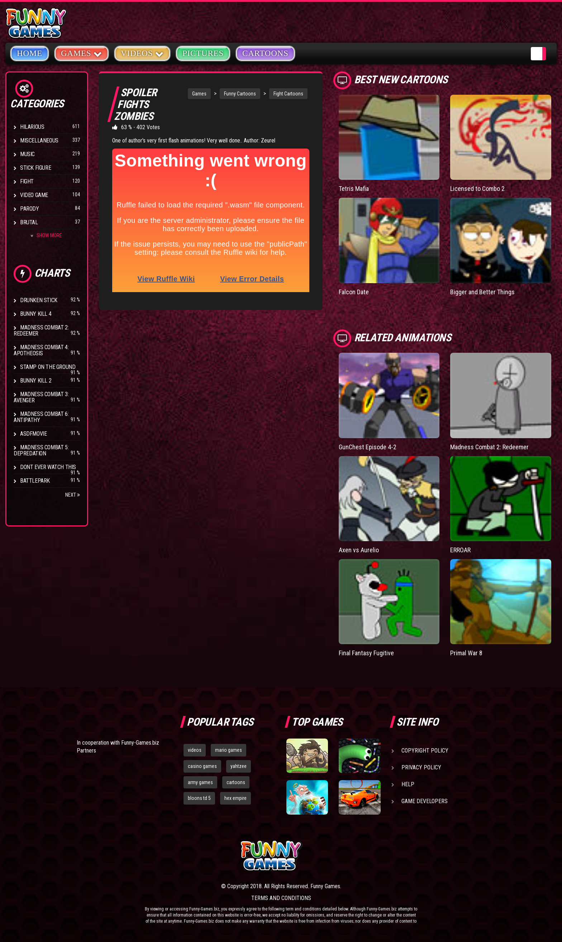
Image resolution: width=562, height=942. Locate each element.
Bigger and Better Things (482, 292)
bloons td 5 (199, 798)
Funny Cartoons (240, 94)
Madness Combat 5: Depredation (41, 450)
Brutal (29, 222)
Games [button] (81, 53)
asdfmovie (33, 433)
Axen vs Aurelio (359, 550)
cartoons (236, 782)
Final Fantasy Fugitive (366, 653)
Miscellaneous (39, 140)
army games (200, 782)
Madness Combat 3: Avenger (41, 397)
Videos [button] (142, 53)
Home (29, 53)
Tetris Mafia (354, 188)
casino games (202, 766)
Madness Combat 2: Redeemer (41, 330)
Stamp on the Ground (47, 367)
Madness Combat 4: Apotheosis (41, 350)
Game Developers (424, 801)
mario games (228, 750)
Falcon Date (354, 292)
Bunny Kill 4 (35, 313)
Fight (27, 181)
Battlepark (35, 480)
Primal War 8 (466, 653)
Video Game (34, 195)
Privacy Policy (421, 767)
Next (72, 495)
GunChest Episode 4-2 (367, 447)
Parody (29, 208)
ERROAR (460, 550)
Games (199, 94)
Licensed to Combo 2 (477, 188)
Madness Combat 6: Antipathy (41, 417)
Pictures (203, 53)
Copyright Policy (424, 750)
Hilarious (32, 126)
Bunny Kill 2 (35, 380)
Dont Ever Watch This (48, 467)
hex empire (235, 798)
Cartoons (265, 53)
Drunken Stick (38, 300)
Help (407, 784)
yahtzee (238, 766)
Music (27, 154)
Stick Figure (35, 167)
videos (194, 750)
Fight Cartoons (288, 94)
